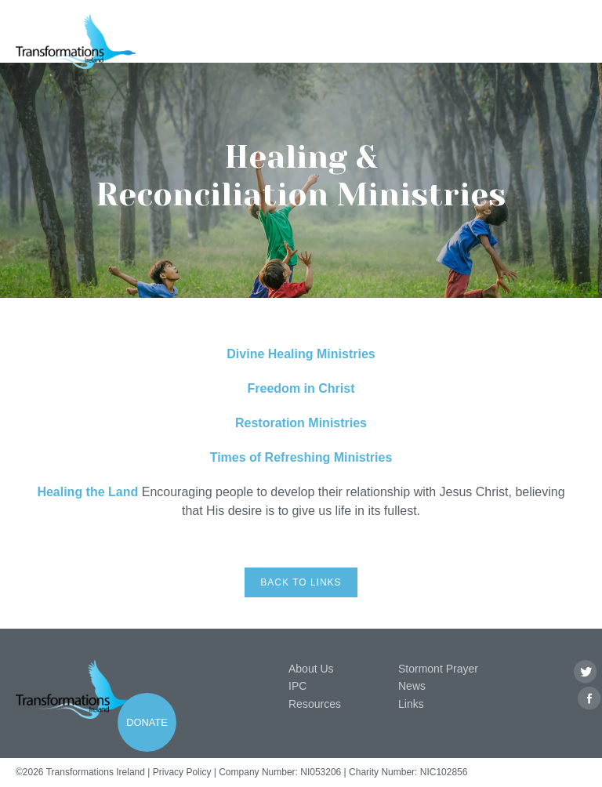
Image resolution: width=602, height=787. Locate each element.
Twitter (586, 672)
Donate (146, 722)
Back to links (300, 582)
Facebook (590, 699)
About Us (311, 668)
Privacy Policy (182, 772)
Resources (314, 704)
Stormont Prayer (438, 668)
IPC (297, 686)
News (412, 686)
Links (411, 704)
